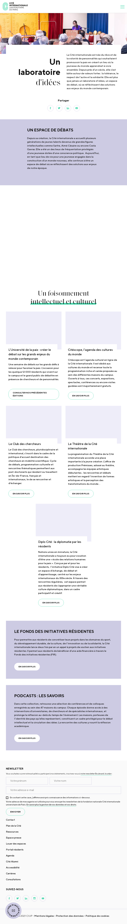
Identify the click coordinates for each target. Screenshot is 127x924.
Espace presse (13, 837)
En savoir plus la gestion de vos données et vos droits (51, 804)
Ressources (12, 831)
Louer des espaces (16, 843)
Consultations (13, 879)
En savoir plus (80, 395)
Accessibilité (13, 867)
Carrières (11, 873)
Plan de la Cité (13, 825)
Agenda (10, 855)
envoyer (15, 811)
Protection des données (70, 915)
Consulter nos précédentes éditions (30, 394)
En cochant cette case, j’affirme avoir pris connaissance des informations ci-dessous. (50, 797)
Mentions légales (44, 915)
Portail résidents (14, 849)
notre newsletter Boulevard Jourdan (96, 773)
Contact (10, 819)
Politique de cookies (97, 915)
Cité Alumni (12, 861)
